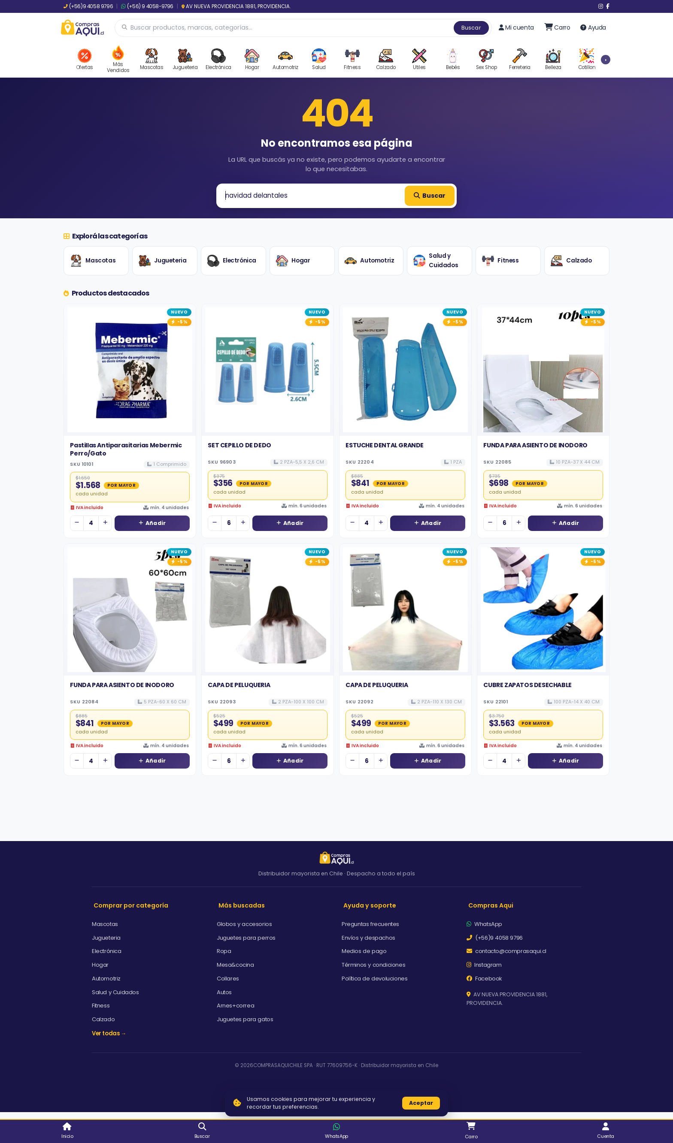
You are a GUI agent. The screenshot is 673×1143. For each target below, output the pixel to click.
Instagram (484, 965)
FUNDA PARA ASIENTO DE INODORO (535, 445)
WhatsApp (484, 924)
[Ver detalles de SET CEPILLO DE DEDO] (267, 370)
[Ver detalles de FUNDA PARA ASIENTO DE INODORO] (543, 370)
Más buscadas (241, 905)
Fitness (500, 261)
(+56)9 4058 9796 (88, 6)
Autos (224, 992)
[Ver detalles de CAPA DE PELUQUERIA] (267, 610)
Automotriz (369, 261)
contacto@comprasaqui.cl (506, 951)
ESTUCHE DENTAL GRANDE (385, 445)
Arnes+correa (235, 1005)
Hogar (293, 261)
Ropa (224, 951)
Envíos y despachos (368, 938)
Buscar (471, 27)
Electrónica (231, 261)
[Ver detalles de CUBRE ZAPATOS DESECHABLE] (543, 610)
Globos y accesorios (244, 924)
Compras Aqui (490, 905)
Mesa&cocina (235, 965)
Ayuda (593, 27)
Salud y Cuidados (435, 260)
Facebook (484, 978)
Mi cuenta (516, 27)
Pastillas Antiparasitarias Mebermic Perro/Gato (126, 449)
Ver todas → (109, 1033)
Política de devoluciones (374, 978)
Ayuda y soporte (369, 905)
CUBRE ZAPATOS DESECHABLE (527, 685)
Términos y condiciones (373, 965)
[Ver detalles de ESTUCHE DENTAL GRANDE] (405, 370)
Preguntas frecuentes (370, 924)
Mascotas (92, 261)
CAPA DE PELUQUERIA (239, 685)
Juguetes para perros (246, 938)
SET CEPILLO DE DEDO (239, 445)
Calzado (571, 261)
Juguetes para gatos (245, 1019)
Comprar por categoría (131, 905)
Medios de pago (364, 951)
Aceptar (421, 1103)
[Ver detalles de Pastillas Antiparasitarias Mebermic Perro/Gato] (130, 370)
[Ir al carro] (557, 27)
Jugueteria (162, 261)
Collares (228, 978)
